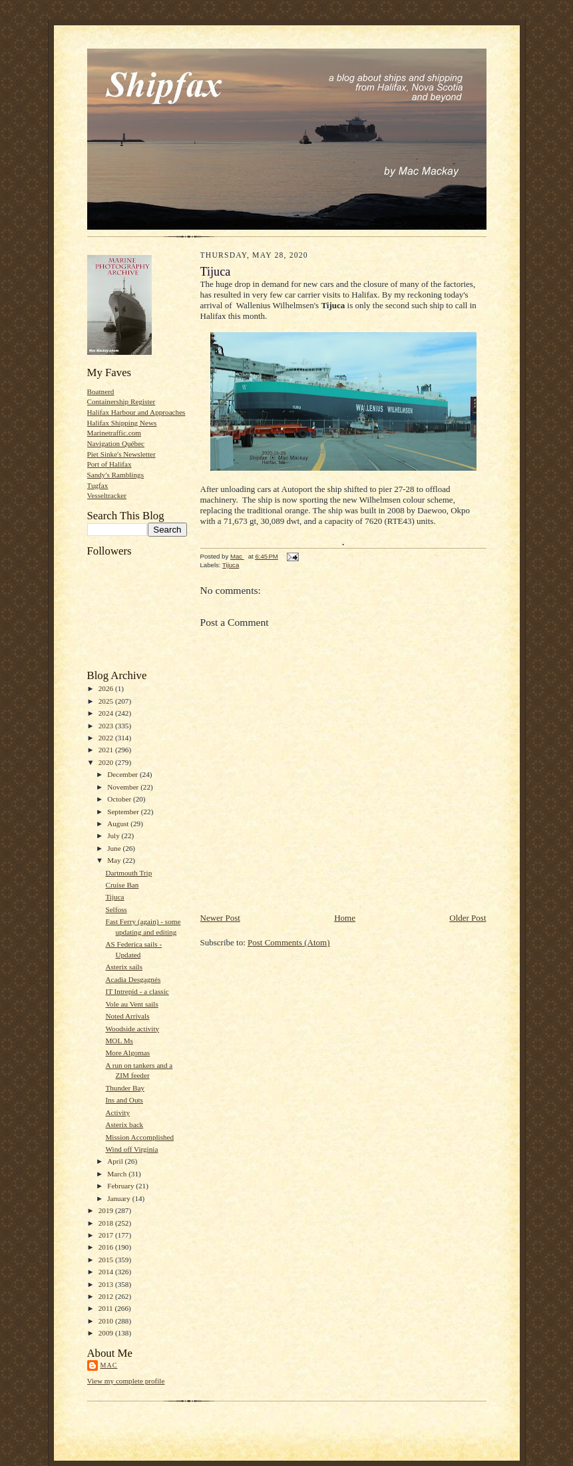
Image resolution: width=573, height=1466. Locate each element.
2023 (106, 726)
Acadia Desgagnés (132, 979)
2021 (106, 750)
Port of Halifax (109, 464)
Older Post (467, 918)
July (114, 836)
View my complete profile (126, 1381)
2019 (106, 1210)
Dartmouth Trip (128, 873)
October (120, 799)
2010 (106, 1321)
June (114, 848)
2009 (106, 1333)
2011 (106, 1308)
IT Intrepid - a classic (136, 991)
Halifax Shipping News (122, 423)
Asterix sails (123, 967)
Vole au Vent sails (131, 1004)
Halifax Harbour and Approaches (136, 412)
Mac (109, 1365)
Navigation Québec (116, 443)
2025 (106, 701)
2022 (106, 738)
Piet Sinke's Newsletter (121, 454)
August (118, 824)
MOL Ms (119, 1041)
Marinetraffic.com (114, 433)
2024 (106, 713)
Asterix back (124, 1124)
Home (344, 918)
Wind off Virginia (131, 1149)
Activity (117, 1112)
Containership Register (121, 401)
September (124, 812)
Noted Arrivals (127, 1016)
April (115, 1161)
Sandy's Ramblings (115, 475)
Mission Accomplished (139, 1137)
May (114, 860)
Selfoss (115, 909)
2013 (106, 1284)
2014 (106, 1272)
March (117, 1174)
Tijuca (114, 897)
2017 (106, 1235)
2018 (106, 1223)
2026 (106, 688)
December (123, 774)
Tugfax (97, 485)
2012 (106, 1296)
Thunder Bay (124, 1088)
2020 (106, 762)
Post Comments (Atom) (289, 942)
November (123, 787)
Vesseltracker (107, 495)
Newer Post (220, 918)
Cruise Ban (121, 885)
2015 (106, 1260)
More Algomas (127, 1053)
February (121, 1186)
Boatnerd (100, 391)
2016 (106, 1247)
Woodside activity (132, 1029)
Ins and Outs (123, 1100)
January (119, 1198)
